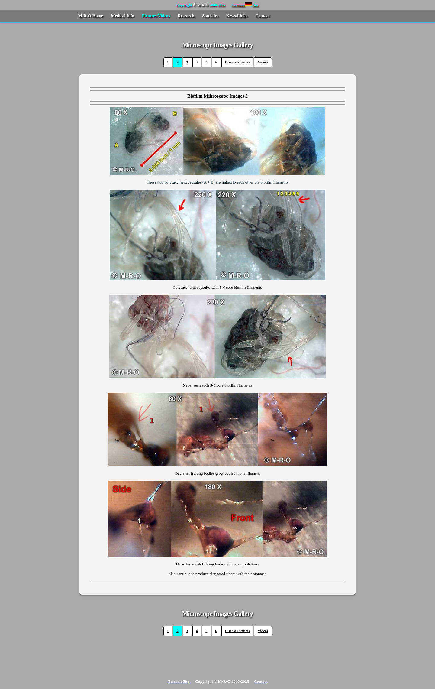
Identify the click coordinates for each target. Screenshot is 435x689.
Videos (263, 62)
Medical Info (122, 16)
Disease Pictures (237, 62)
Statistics (210, 16)
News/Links (236, 16)
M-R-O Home (90, 16)
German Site (245, 5)
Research (186, 16)
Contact (262, 16)
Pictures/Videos (156, 16)
